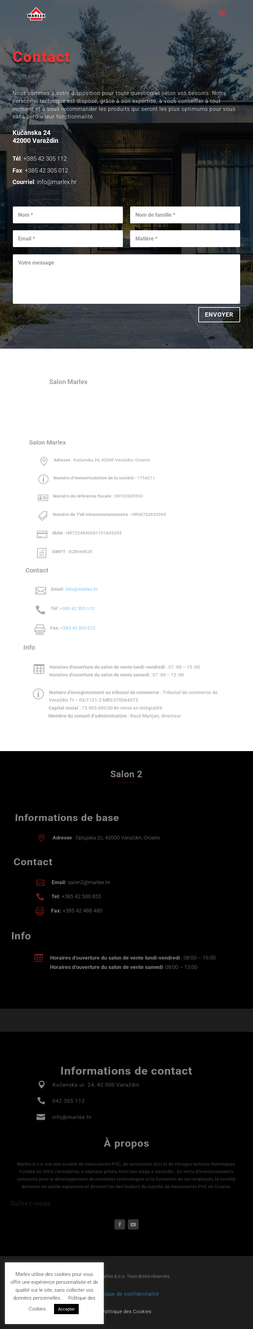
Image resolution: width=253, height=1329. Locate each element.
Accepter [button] (66, 1309)
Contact (41, 57)
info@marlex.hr (81, 586)
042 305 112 (70, 1111)
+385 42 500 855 (81, 896)
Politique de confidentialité (126, 1294)
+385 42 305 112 (76, 602)
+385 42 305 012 (75, 619)
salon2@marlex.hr (89, 884)
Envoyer (219, 314)
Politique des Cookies (126, 1311)
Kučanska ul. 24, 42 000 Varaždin (97, 1099)
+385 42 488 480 (82, 907)
